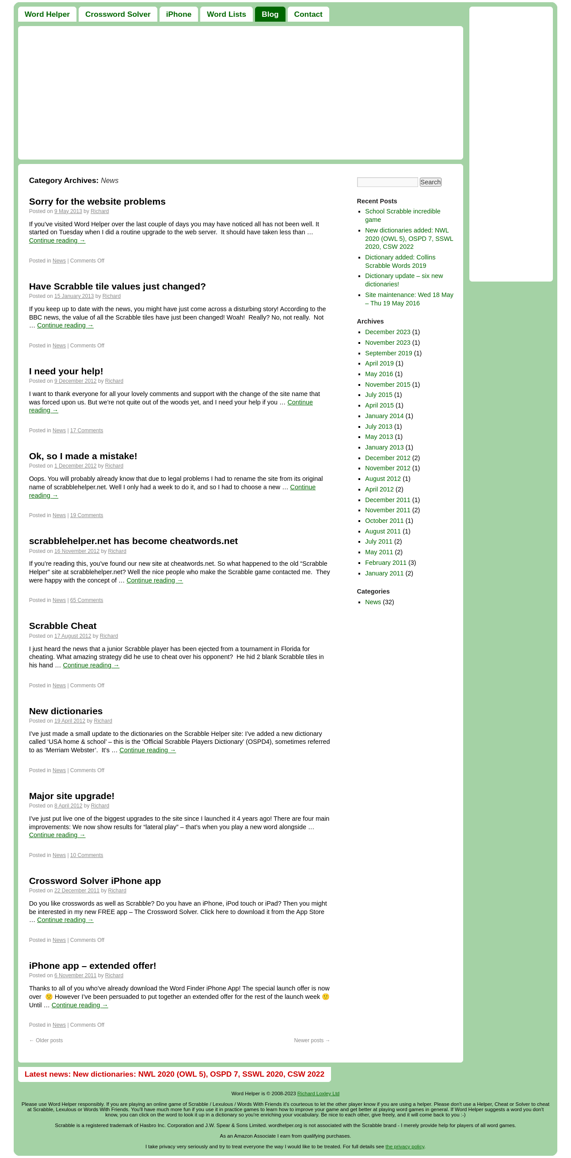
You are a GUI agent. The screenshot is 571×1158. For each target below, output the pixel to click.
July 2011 (378, 541)
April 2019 (379, 363)
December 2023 (387, 331)
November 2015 (387, 384)
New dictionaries (66, 711)
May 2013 (379, 436)
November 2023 (387, 342)
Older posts (46, 1040)
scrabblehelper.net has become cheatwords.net (133, 541)
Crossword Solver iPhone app (95, 881)
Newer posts (312, 1040)
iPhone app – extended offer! (92, 965)
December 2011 (387, 499)
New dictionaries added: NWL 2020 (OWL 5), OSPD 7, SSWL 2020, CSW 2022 (409, 238)
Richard (100, 211)
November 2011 (387, 510)
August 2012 (383, 478)
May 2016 (379, 373)
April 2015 (379, 405)
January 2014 (384, 415)
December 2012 (387, 457)
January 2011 (384, 573)
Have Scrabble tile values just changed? (117, 286)
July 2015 (378, 394)
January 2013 (384, 447)
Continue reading (57, 240)
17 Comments (86, 430)
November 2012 (387, 468)
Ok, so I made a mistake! (83, 456)
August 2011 (383, 531)
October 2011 (384, 520)
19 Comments (86, 515)
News (59, 261)
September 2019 (388, 353)
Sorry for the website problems (97, 201)
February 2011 (386, 562)
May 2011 (379, 552)
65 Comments (86, 600)
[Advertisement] (241, 93)
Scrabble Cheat (63, 626)
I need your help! (66, 371)
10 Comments (86, 855)
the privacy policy (404, 1146)
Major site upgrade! (72, 796)
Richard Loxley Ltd (318, 1093)
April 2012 (379, 489)
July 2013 (378, 426)
